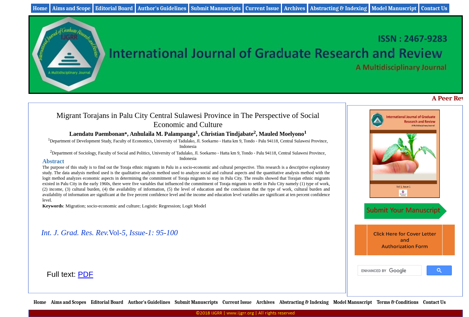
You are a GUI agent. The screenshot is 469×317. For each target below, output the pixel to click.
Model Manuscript (394, 8)
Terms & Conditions (397, 302)
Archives (294, 8)
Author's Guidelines (162, 8)
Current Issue (262, 8)
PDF (85, 274)
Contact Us (434, 8)
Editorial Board (114, 8)
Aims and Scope (71, 8)
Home (40, 8)
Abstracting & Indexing (338, 8)
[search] (388, 270)
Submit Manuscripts (216, 8)
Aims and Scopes (68, 302)
